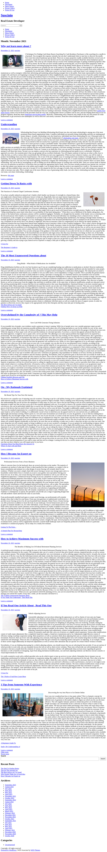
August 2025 (9, 787)
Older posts (4, 752)
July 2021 (8, 822)
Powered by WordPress (8, 850)
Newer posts (5, 754)
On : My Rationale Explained (16, 387)
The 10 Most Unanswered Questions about (23, 255)
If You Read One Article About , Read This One (26, 605)
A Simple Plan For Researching (11, 531)
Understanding (9, 124)
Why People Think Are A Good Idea (13, 774)
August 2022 (9, 802)
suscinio (17, 50)
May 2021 (8, 826)
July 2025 (8, 789)
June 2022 (8, 806)
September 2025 (10, 785)
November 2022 (10, 796)
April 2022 (8, 809)
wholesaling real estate (70, 138)
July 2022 (8, 804)
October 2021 (9, 819)
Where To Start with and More (11, 446)
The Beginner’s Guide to (9, 247)
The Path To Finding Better (10, 768)
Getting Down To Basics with (16, 183)
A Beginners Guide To (8, 743)
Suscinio (7, 15)
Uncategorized (10, 845)
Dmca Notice (9, 6)
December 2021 (10, 815)
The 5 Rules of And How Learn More (13, 676)
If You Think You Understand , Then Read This (16, 597)
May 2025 (8, 792)
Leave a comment (7, 120)
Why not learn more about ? (16, 46)
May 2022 (8, 807)
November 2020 (10, 834)
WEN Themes (35, 850)
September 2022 (10, 800)
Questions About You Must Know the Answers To (17, 444)
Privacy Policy (10, 8)
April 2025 (8, 794)
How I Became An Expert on (16, 453)
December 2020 (10, 832)
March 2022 (9, 811)
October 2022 (9, 798)
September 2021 (10, 821)
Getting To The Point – (8, 527)
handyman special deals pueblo (35, 114)
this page (11, 175)
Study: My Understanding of (10, 747)
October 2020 (9, 836)
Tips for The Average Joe (9, 770)
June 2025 (8, 790)
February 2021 (10, 830)
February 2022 (10, 813)
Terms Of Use (9, 10)
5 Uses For (4, 244)
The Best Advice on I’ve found (11, 305)
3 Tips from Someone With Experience (21, 684)
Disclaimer (8, 4)
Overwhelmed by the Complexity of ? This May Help (29, 314)
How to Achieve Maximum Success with (14, 379)
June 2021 (8, 824)
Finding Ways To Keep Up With (11, 307)
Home (7, 2)
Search (3, 756)
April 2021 (8, 828)
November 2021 (10, 817)
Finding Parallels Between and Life (13, 377)
